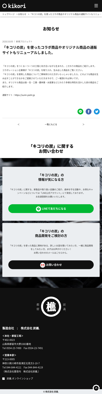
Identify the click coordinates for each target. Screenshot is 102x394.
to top (96, 388)
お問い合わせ (51, 265)
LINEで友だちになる (51, 209)
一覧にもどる (51, 124)
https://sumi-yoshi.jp (25, 94)
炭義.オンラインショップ (20, 378)
